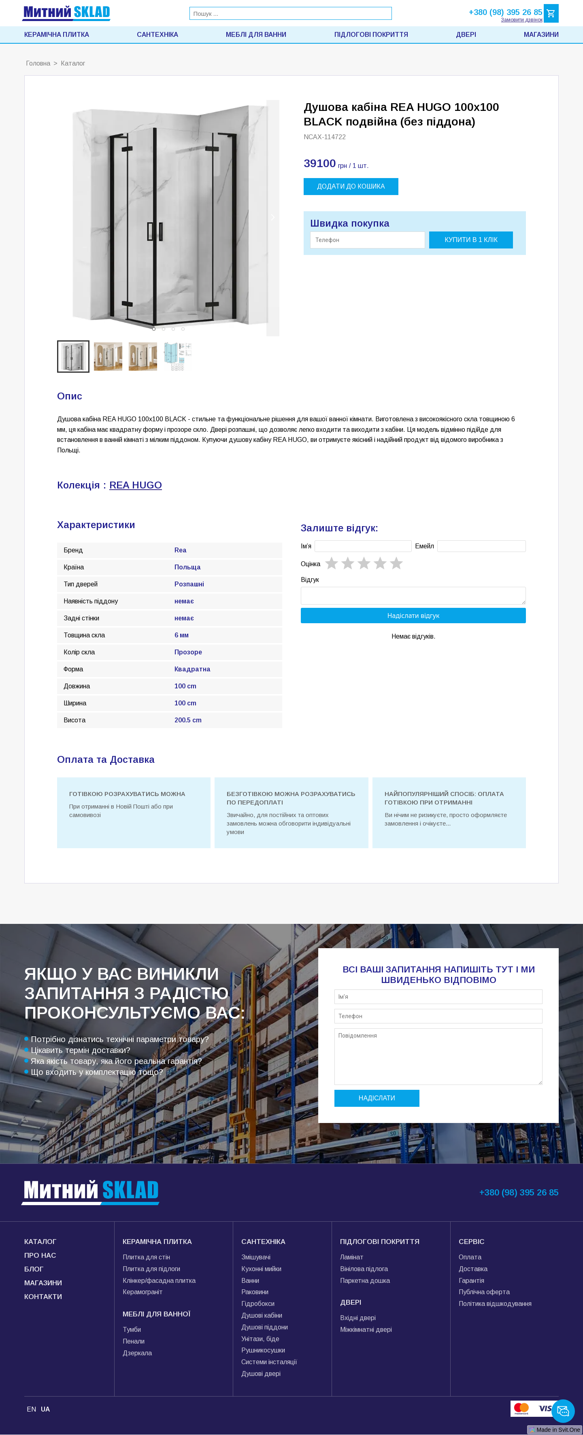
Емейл (424, 546)
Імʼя (306, 546)
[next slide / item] (272, 218)
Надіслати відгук (413, 617)
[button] (153, 329)
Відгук (310, 579)
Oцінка (310, 563)
